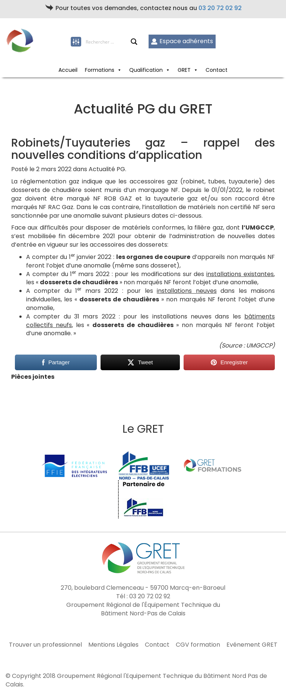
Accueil (67, 70)
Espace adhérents (182, 41)
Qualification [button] (149, 70)
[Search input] (108, 41)
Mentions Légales (113, 645)
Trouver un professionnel (45, 645)
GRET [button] (188, 70)
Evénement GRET (251, 645)
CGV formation (198, 645)
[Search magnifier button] (134, 41)
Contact (217, 70)
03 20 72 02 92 (220, 8)
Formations (103, 70)
